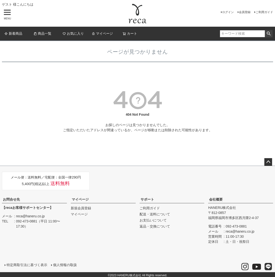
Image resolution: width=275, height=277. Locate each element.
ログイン (228, 12)
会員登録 (245, 12)
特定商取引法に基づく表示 (26, 264)
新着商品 (13, 33)
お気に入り (73, 33)
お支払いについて (153, 220)
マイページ (102, 33)
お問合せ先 (11, 199)
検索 (268, 33)
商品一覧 (42, 33)
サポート (147, 199)
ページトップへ (268, 162)
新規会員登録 (81, 208)
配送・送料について (155, 214)
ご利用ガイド (264, 12)
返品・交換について (155, 226)
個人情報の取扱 (64, 264)
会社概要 (216, 199)
